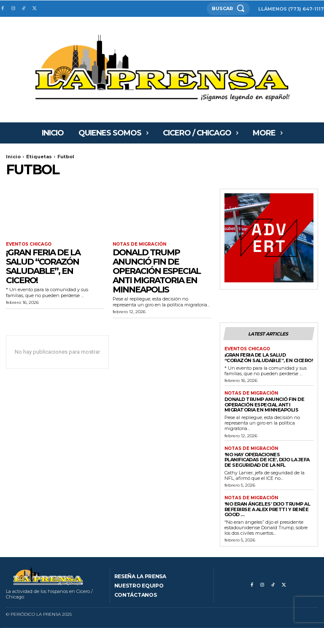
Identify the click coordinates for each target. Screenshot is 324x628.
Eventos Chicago (28, 244)
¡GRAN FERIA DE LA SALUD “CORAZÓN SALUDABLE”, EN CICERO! (43, 266)
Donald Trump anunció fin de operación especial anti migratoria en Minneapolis (156, 271)
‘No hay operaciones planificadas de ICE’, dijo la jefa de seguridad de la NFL (267, 460)
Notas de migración (139, 244)
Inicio (13, 157)
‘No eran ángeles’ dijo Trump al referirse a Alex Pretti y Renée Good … (267, 509)
